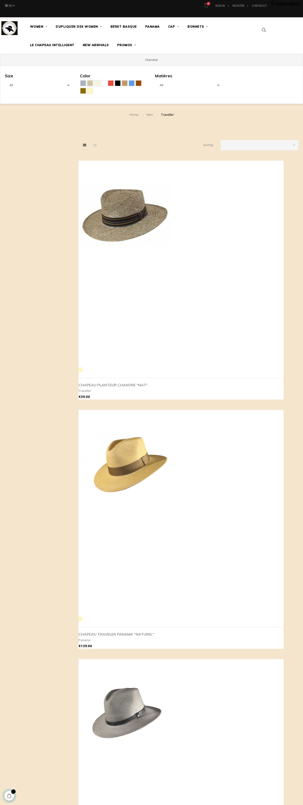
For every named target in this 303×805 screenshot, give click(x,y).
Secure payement (171, 637)
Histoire (261, 666)
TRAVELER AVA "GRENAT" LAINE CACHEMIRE (272, 540)
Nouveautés (215, 629)
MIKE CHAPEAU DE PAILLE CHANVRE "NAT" (102, 333)
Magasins (262, 629)
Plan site (262, 659)
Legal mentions (169, 644)
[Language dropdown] (9, 6)
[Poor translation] (16, 734)
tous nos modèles (220, 644)
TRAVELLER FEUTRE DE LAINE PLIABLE (100, 540)
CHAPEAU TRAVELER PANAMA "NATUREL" (155, 232)
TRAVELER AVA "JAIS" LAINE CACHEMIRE (212, 540)
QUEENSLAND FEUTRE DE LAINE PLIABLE (271, 439)
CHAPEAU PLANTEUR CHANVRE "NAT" (99, 232)
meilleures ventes (220, 637)
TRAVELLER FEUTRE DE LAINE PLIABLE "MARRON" (159, 540)
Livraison (165, 651)
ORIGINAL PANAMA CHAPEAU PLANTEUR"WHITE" (266, 336)
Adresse (261, 651)
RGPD (163, 659)
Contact (261, 637)
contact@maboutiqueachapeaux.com (117, 653)
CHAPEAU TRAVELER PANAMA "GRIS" (267, 232)
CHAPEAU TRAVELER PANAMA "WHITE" (211, 333)
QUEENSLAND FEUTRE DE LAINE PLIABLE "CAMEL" (159, 439)
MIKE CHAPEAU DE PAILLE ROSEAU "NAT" (158, 333)
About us (165, 629)
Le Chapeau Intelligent (271, 644)
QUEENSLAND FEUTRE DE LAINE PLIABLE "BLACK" (215, 439)
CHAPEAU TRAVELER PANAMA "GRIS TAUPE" (213, 229)
